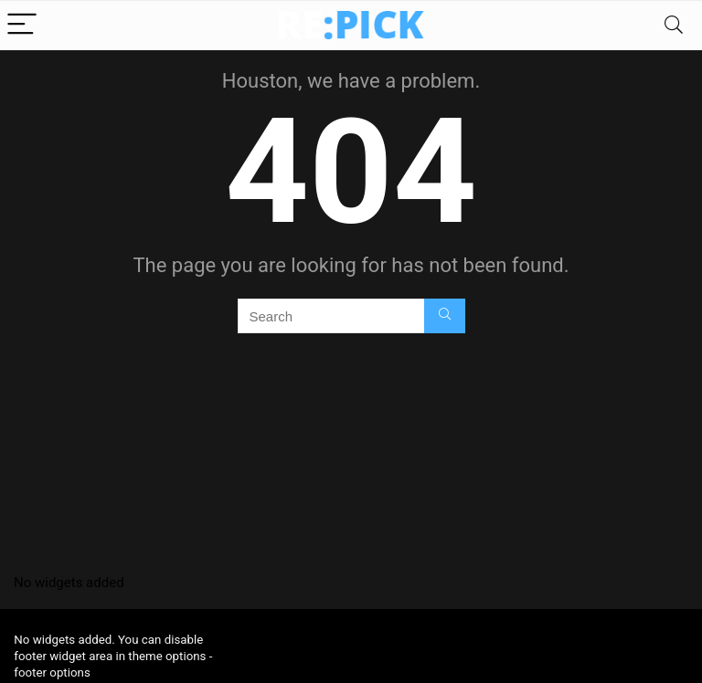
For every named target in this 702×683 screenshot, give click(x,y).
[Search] (674, 25)
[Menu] (22, 25)
